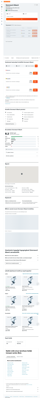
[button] (2, 1)
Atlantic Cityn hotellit (25, 370)
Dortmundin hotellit (10, 364)
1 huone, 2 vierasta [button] (10, 16)
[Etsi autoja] (1, 9)
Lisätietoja (8, 97)
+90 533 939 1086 (9, 9)
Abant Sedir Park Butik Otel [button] (10, 287)
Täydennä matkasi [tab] (20, 356)
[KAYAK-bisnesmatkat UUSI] (1, 18)
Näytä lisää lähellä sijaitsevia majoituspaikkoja (30, 273)
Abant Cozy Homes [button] (25, 286)
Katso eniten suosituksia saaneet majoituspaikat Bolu (30, 314)
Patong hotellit (9, 365)
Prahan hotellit (24, 365)
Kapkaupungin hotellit (25, 364)
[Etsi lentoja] (1, 5)
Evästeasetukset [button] (7, 103)
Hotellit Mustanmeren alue (29, 396)
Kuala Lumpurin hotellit (25, 367)
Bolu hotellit (35, 396)
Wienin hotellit (9, 367)
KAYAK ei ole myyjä (22, 387)
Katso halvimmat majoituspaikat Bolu (32, 293)
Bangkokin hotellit (10, 362)
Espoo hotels (9, 374)
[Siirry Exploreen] (1, 14)
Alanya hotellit (9, 368)
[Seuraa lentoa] (1, 16)
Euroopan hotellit (15, 396)
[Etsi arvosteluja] (22, 149)
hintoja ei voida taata (29, 384)
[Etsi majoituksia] (1, 7)
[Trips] (1, 21)
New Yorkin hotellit (10, 371)
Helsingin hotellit (24, 362)
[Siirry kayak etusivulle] (7, 1)
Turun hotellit (24, 368)
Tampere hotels (9, 372)
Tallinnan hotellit (10, 370)
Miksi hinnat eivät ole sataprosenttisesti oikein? (22, 391)
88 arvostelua (15, 10)
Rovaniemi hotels (24, 374)
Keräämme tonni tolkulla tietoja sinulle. (22, 389)
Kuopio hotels (9, 375)
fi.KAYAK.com (7, 396)
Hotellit (11, 396)
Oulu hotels (24, 371)
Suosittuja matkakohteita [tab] (11, 356)
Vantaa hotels (24, 372)
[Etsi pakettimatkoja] (1, 11)
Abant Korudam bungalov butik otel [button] (28, 305)
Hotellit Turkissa (21, 396)
